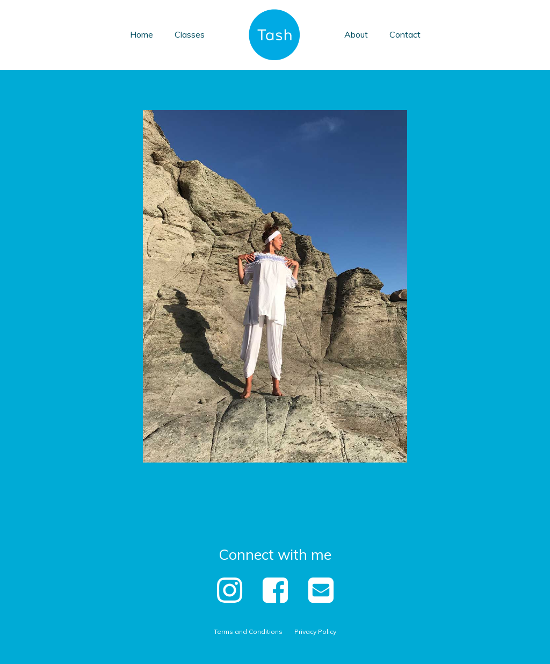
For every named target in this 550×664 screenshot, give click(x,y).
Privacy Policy (315, 631)
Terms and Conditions (248, 631)
